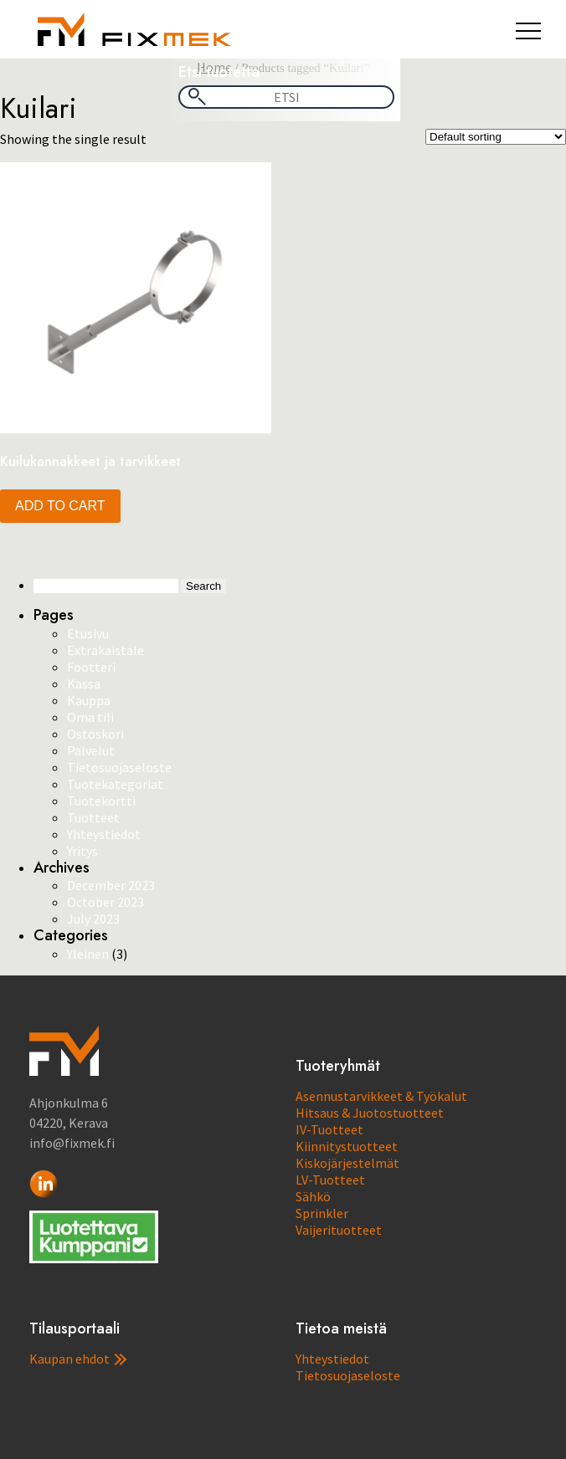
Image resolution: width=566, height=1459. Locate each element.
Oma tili (90, 717)
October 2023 (105, 901)
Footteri (91, 666)
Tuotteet (93, 817)
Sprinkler (322, 1213)
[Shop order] (495, 137)
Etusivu (88, 633)
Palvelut (91, 750)
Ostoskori (95, 733)
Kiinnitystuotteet (347, 1146)
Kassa (83, 683)
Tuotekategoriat (115, 784)
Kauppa (89, 700)
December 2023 (111, 885)
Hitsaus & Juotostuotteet (370, 1112)
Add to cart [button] (60, 506)
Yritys (82, 850)
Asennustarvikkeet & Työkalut (381, 1096)
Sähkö (313, 1196)
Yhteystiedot (104, 834)
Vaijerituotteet (339, 1229)
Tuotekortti (101, 800)
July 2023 (93, 918)
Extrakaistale (105, 650)
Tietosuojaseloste (119, 767)
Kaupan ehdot (77, 1358)
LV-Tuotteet (330, 1179)
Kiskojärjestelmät (347, 1162)
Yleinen (88, 953)
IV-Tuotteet (329, 1129)
